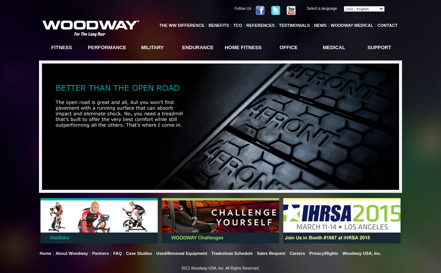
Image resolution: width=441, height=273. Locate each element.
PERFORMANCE (107, 47)
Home (45, 253)
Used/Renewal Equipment (181, 253)
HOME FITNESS (243, 47)
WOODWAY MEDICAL (352, 25)
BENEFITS (218, 25)
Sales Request (271, 253)
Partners (100, 253)
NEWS (320, 25)
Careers (297, 253)
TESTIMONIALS (294, 25)
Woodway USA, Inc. (361, 253)
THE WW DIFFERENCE (181, 25)
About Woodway (72, 253)
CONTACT (387, 25)
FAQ (117, 253)
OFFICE (289, 47)
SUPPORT (379, 47)
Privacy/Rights (323, 253)
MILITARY (152, 47)
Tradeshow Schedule (232, 253)
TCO (237, 25)
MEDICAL (334, 47)
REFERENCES (260, 25)
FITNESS (61, 47)
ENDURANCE (197, 47)
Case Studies (139, 253)
